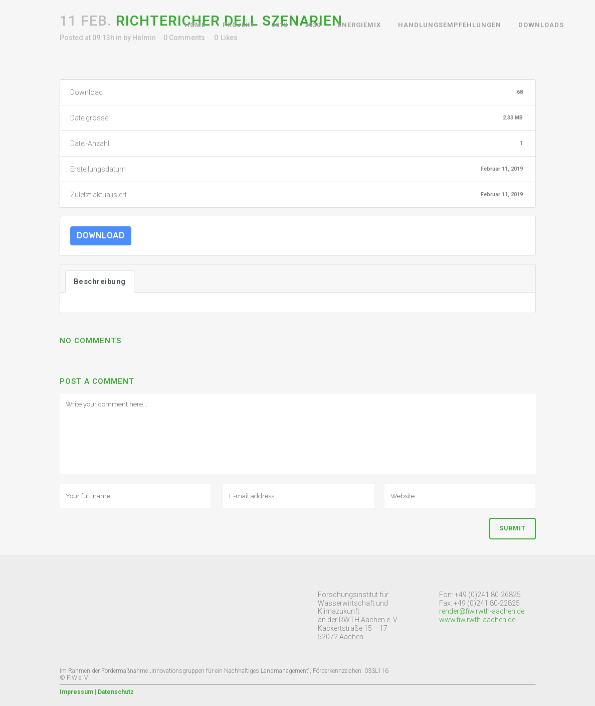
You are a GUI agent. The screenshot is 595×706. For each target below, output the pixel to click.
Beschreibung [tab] (100, 281)
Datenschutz (116, 691)
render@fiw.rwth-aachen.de (481, 611)
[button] (16, 15)
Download (101, 235)
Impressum (76, 691)
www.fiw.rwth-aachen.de (477, 620)
